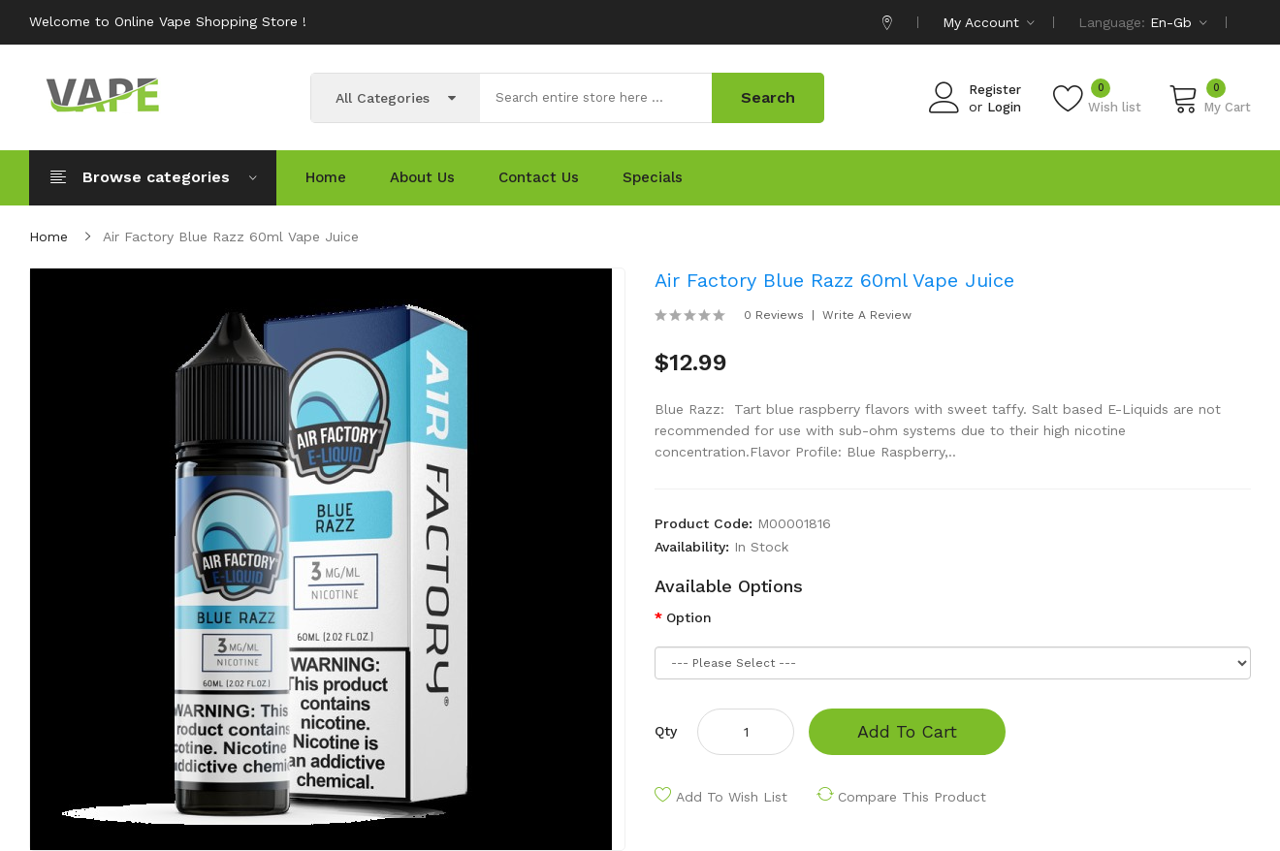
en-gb (1178, 22)
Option (689, 617)
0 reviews (774, 315)
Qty (666, 731)
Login (1004, 107)
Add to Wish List (731, 796)
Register (995, 89)
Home (48, 236)
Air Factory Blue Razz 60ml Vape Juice (231, 236)
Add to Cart (907, 731)
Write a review (867, 315)
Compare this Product (912, 796)
